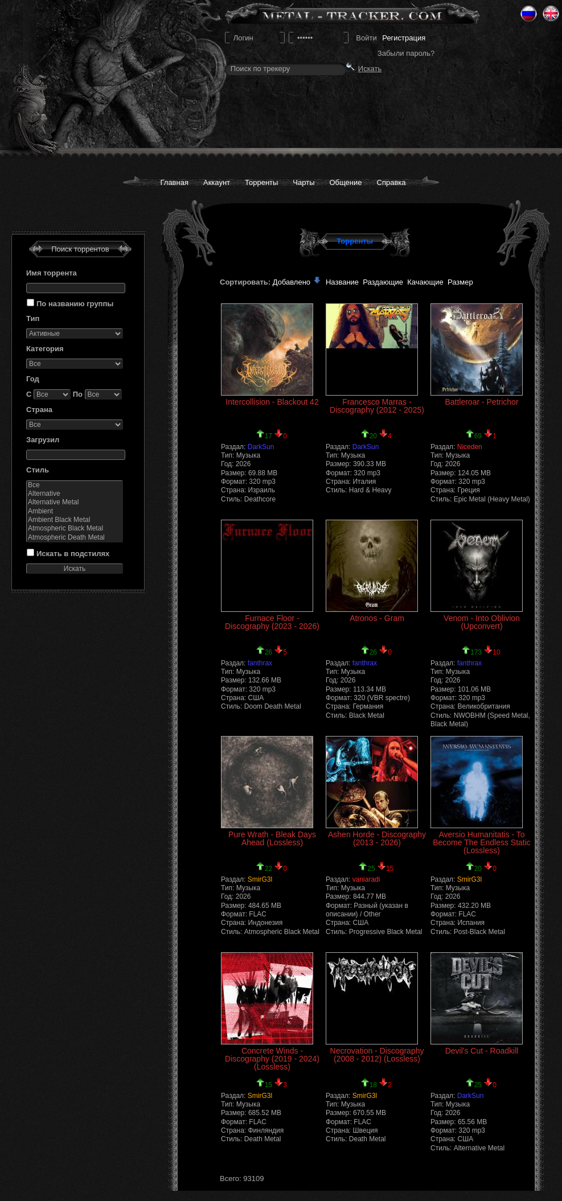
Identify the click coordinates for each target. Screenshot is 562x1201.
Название (342, 282)
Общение (346, 182)
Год (32, 379)
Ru (528, 14)
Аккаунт (216, 182)
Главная (174, 182)
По (78, 394)
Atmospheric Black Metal (74, 528)
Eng (551, 14)
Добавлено (297, 282)
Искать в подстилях (72, 553)
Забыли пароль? (406, 53)
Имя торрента (51, 273)
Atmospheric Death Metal (74, 537)
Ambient (74, 511)
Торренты (261, 182)
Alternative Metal (74, 502)
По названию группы (74, 303)
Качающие (425, 282)
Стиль (37, 470)
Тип (32, 318)
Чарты (303, 182)
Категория (45, 348)
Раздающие (383, 282)
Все (74, 485)
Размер (460, 282)
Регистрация (403, 38)
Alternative (74, 494)
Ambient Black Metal (74, 520)
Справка (391, 182)
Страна (39, 409)
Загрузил (42, 439)
